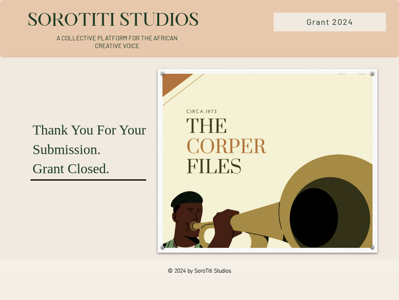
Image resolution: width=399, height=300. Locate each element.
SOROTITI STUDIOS (113, 19)
